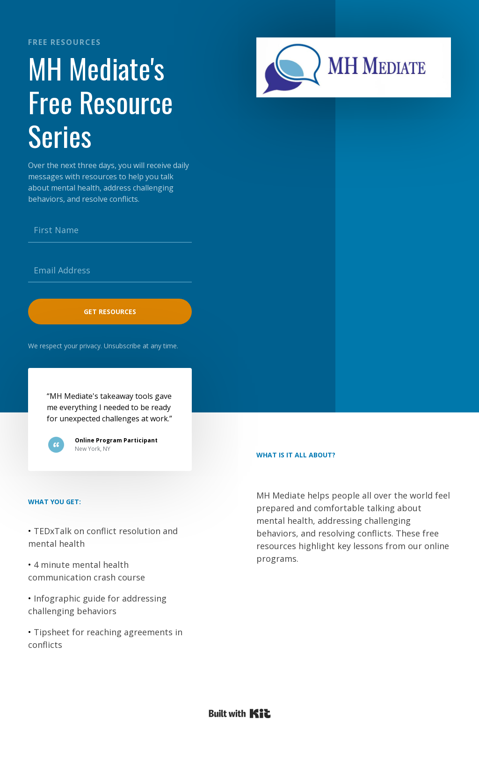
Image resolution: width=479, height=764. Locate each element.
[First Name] (110, 230)
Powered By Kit (240, 713)
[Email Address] (110, 270)
